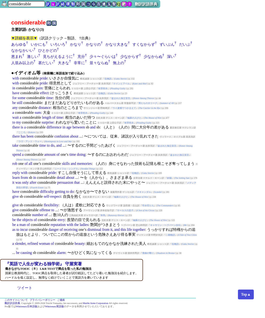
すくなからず (143, 44)
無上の (118, 63)
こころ (21, 132)
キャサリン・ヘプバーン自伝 (165, 225)
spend (16, 154)
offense (44, 210)
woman (44, 243)
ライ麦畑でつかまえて (124, 108)
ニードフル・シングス (66, 168)
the (19, 220)
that (77, 182)
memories (84, 164)
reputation (58, 225)
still (19, 103)
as (13, 230)
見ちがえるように (58, 57)
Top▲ (246, 294)
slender (20, 243)
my (18, 122)
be (14, 103)
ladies (84, 225)
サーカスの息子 (125, 210)
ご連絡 (61, 300)
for (14, 98)
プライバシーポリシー (42, 300)
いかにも (38, 44)
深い (170, 57)
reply (16, 173)
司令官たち (148, 205)
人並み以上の (22, 63)
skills (66, 164)
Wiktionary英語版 (54, 306)
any (15, 108)
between (79, 127)
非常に (79, 63)
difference (54, 127)
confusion (61, 136)
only (25, 182)
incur (24, 230)
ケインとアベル (121, 83)
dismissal (94, 230)
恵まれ (16, 57)
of (53, 117)
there (16, 127)
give (15, 196)
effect (44, 93)
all (30, 164)
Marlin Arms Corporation (95, 303)
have (15, 93)
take (15, 145)
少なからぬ (153, 57)
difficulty (47, 192)
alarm (61, 253)
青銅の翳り (148, 253)
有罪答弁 (103, 88)
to (13, 122)
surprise (48, 122)
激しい (32, 57)
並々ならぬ (99, 63)
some (21, 98)
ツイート (24, 288)
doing (81, 154)
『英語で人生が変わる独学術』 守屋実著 (43, 264)
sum (38, 112)
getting (60, 192)
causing (26, 253)
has (23, 136)
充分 (81, 57)
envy (61, 220)
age (68, 127)
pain (39, 88)
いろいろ (57, 44)
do (52, 145)
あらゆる (18, 44)
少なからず (129, 57)
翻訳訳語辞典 (146, 4)
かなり (75, 44)
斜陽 (169, 178)
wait (15, 117)
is (22, 127)
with (15, 78)
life (129, 230)
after (33, 182)
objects (27, 220)
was (18, 182)
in (13, 88)
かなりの (93, 44)
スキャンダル (144, 192)
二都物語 (170, 235)
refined (32, 243)
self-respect (52, 196)
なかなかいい (22, 50)
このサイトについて (16, 300)
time (49, 98)
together (139, 230)
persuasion (65, 182)
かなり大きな (116, 44)
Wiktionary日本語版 (26, 306)
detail (61, 178)
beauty (80, 243)
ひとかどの (47, 50)
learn (16, 178)
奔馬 (103, 215)
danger (54, 230)
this (123, 230)
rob (14, 164)
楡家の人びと (134, 118)
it (13, 182)
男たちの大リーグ (148, 103)
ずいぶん (167, 44)
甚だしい (45, 63)
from (24, 178)
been (30, 136)
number (38, 215)
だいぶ (184, 44)
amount (50, 154)
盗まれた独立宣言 (121, 98)
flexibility (51, 205)
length (46, 117)
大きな (63, 63)
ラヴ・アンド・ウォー (30, 141)
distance (44, 108)
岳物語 (108, 78)
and (92, 127)
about (74, 136)
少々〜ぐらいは (103, 57)
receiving (71, 230)
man (22, 225)
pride (43, 78)
